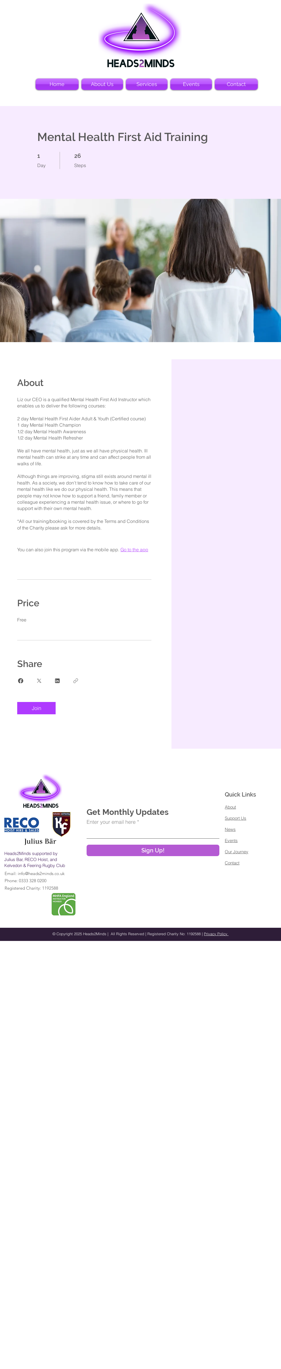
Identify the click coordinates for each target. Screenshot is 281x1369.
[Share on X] (39, 680)
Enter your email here (111, 822)
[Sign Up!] (153, 850)
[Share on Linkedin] (57, 680)
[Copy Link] (75, 680)
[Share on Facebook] (20, 680)
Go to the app (134, 549)
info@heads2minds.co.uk (41, 873)
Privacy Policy (216, 933)
